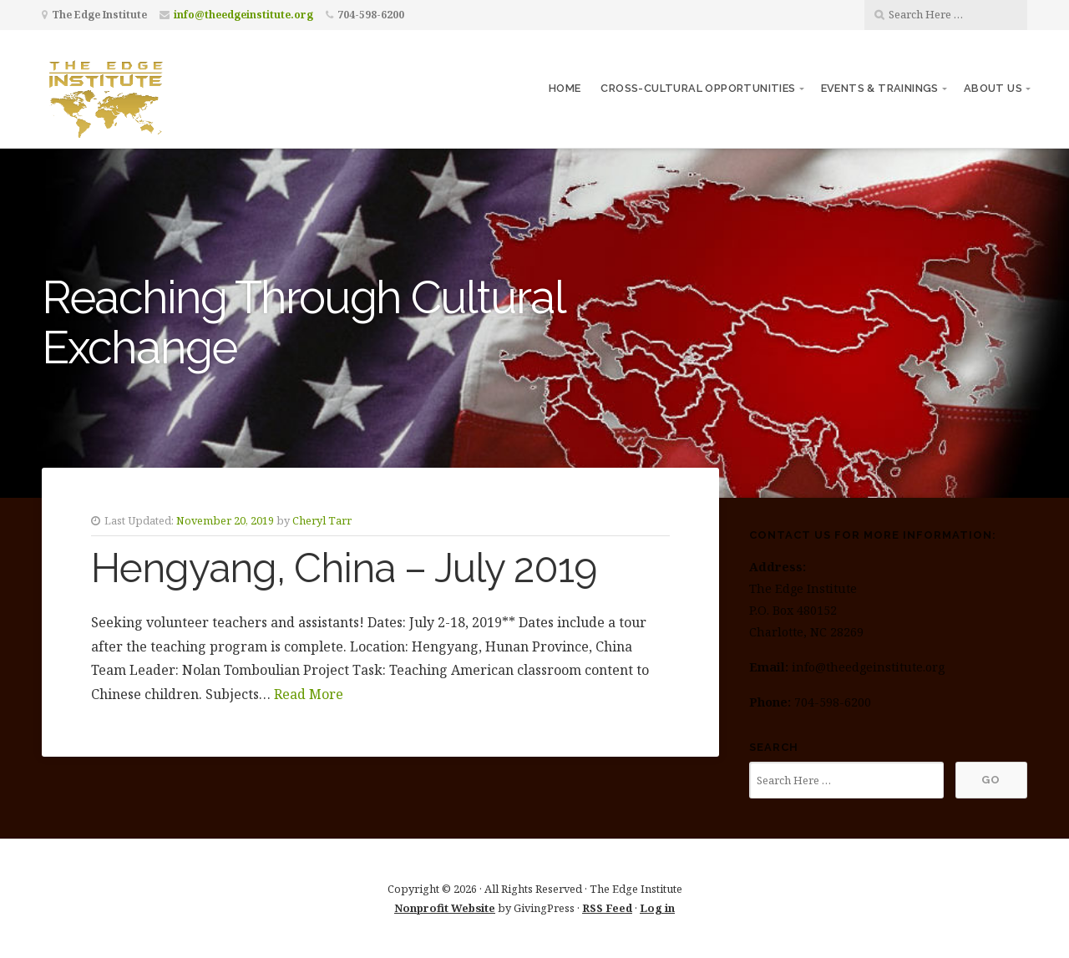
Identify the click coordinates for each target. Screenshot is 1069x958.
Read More (308, 694)
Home (565, 88)
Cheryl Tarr (322, 520)
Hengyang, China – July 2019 (343, 568)
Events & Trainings (880, 88)
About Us (993, 88)
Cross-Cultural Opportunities (697, 88)
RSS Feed (607, 907)
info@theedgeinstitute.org (243, 15)
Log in (657, 907)
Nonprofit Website (444, 907)
